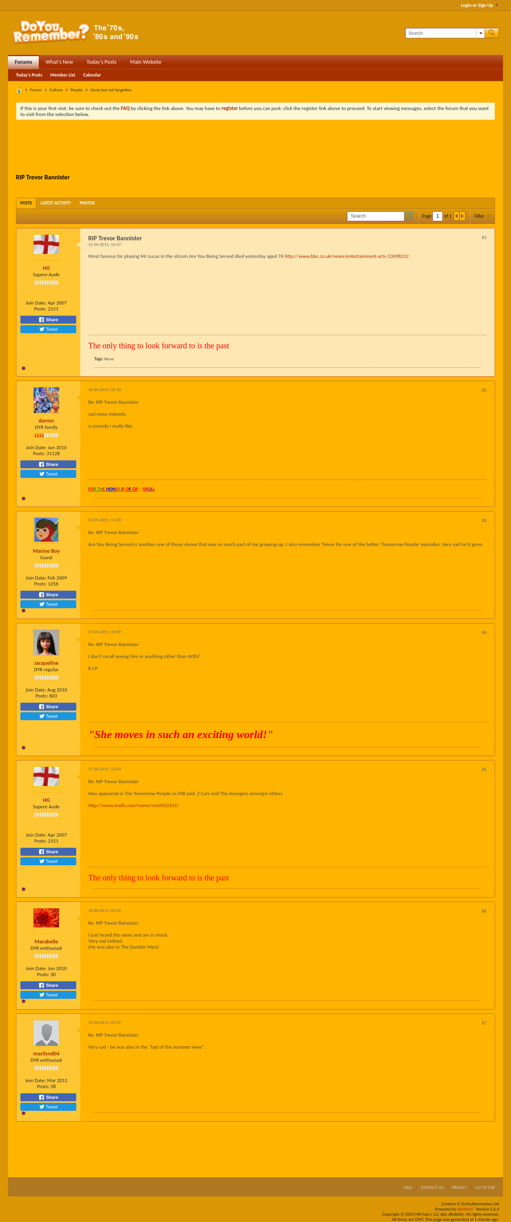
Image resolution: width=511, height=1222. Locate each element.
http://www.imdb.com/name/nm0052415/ (133, 805)
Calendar (92, 75)
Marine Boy (46, 551)
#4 (484, 632)
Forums (23, 62)
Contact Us (432, 1187)
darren (46, 420)
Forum (36, 89)
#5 (484, 769)
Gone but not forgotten (111, 89)
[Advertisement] (255, 148)
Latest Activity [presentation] (56, 203)
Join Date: (36, 303)
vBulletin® (466, 1209)
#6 (484, 911)
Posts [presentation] (26, 203)
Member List (62, 75)
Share (48, 319)
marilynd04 (46, 1053)
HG (46, 268)
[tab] (26, 203)
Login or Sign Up (479, 5)
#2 (484, 390)
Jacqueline (46, 663)
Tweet (48, 329)
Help (407, 1187)
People (76, 89)
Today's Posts (102, 62)
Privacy (459, 1187)
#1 (484, 237)
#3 (484, 520)
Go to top (485, 1187)
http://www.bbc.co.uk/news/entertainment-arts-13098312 (347, 256)
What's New (59, 62)
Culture (56, 89)
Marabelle (46, 941)
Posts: (40, 309)
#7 (484, 1023)
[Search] (445, 33)
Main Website (146, 62)
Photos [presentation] (87, 203)
